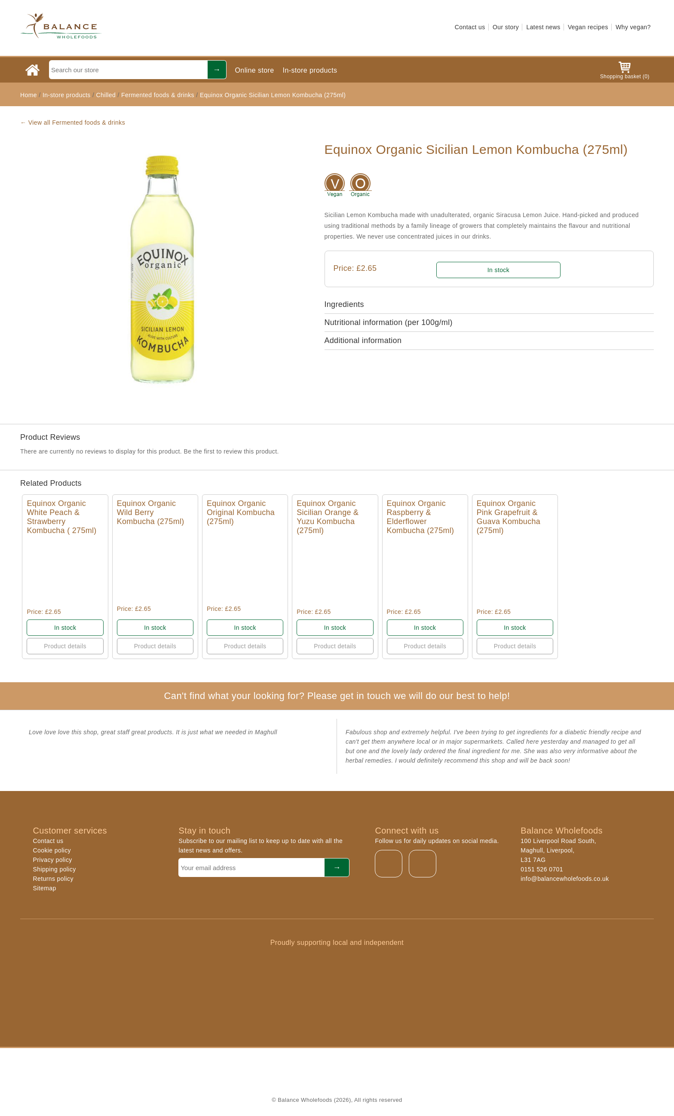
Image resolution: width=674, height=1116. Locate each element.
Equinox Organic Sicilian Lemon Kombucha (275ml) (273, 95)
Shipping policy (54, 869)
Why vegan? (633, 27)
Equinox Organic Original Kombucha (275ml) (241, 512)
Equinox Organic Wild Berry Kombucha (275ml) (150, 512)
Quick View (65, 571)
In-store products (310, 70)
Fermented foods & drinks (157, 95)
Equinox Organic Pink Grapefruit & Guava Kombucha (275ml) (508, 517)
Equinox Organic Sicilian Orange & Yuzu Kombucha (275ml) (327, 517)
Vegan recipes (588, 27)
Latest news (543, 27)
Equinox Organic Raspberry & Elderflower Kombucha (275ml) (420, 517)
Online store (254, 70)
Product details (65, 646)
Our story (506, 27)
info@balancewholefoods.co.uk (565, 878)
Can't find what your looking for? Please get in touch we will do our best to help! (337, 695)
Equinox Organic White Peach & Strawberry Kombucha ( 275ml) (61, 517)
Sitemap (44, 888)
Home (28, 95)
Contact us (470, 27)
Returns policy (53, 878)
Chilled (106, 95)
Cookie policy (52, 850)
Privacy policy (52, 859)
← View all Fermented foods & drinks (72, 122)
